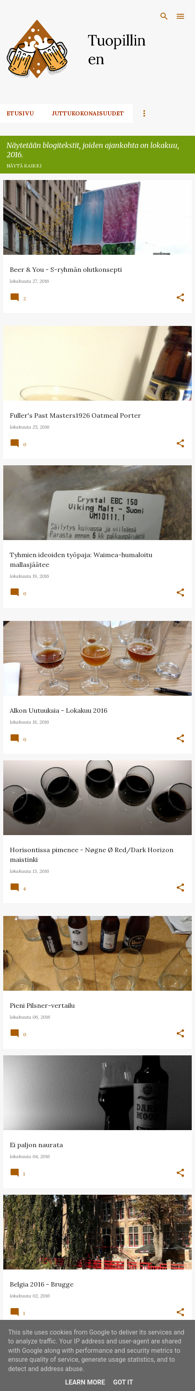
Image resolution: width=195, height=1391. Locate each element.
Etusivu (20, 113)
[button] (180, 298)
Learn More (85, 1382)
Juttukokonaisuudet (88, 113)
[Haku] (164, 16)
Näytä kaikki (23, 166)
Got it (123, 1382)
